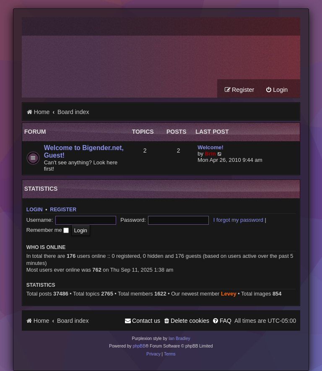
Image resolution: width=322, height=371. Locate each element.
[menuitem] (276, 90)
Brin (210, 154)
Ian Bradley (179, 330)
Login (34, 210)
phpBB (138, 337)
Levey (228, 285)
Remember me (251, 221)
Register (63, 210)
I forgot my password (201, 221)
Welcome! (210, 148)
